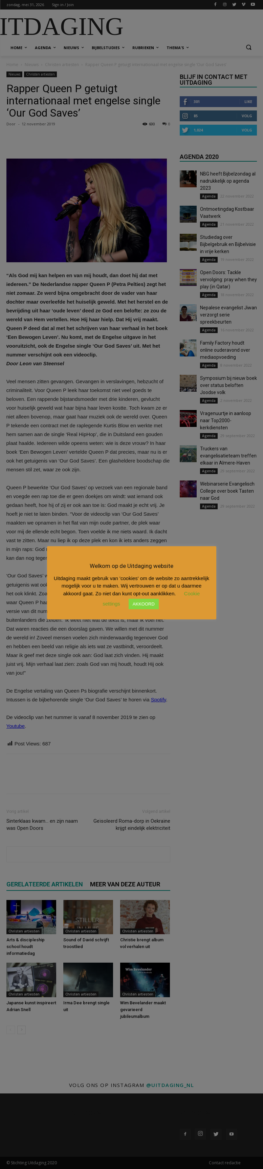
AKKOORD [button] (144, 604)
